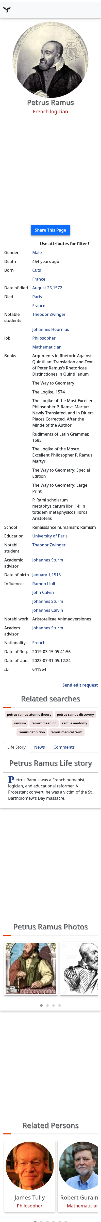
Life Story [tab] (16, 747)
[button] (41, 1005)
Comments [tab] (64, 747)
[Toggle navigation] (91, 10)
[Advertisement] (50, 170)
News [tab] (39, 747)
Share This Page (50, 230)
